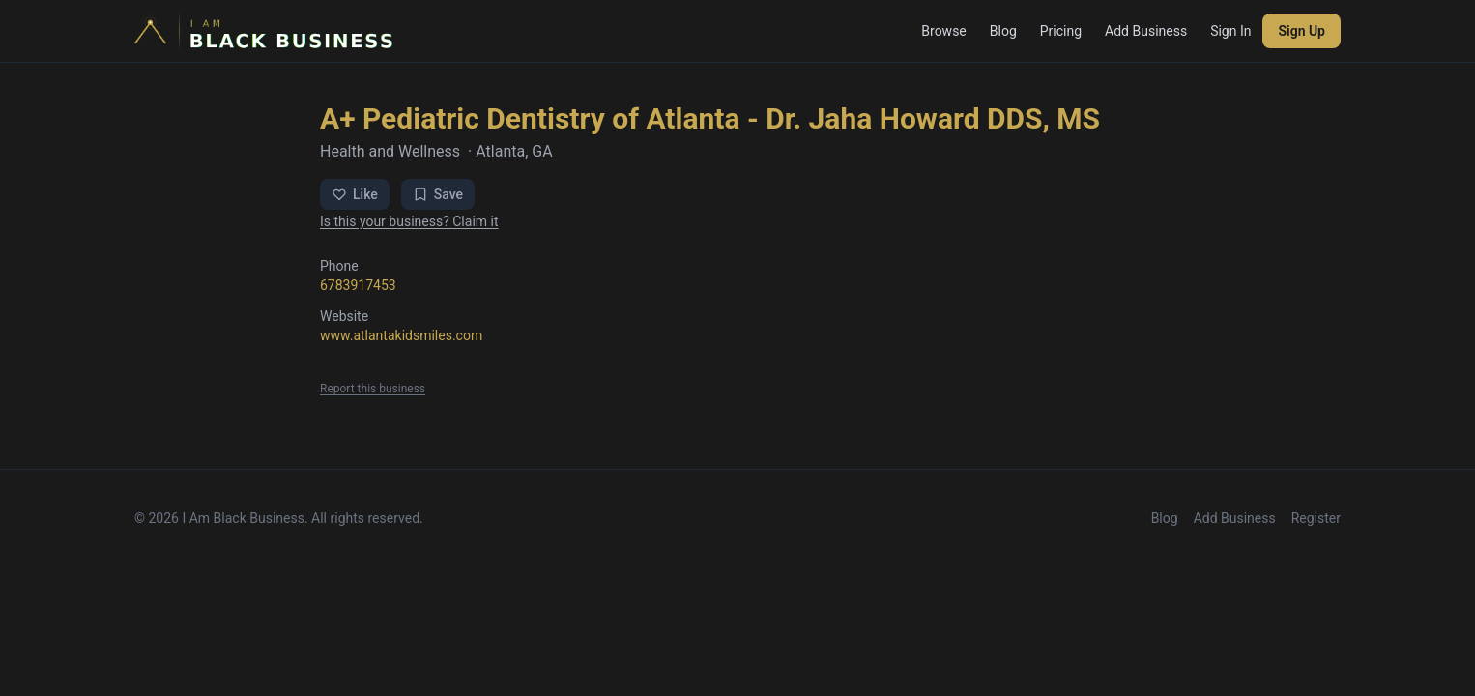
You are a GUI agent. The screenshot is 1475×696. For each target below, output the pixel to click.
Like (355, 194)
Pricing (1061, 31)
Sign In (1230, 31)
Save (438, 194)
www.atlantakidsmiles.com (401, 335)
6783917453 (358, 285)
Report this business (372, 388)
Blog (1003, 31)
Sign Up (1301, 31)
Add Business (1146, 31)
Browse (943, 31)
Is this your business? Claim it (409, 221)
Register (1316, 518)
